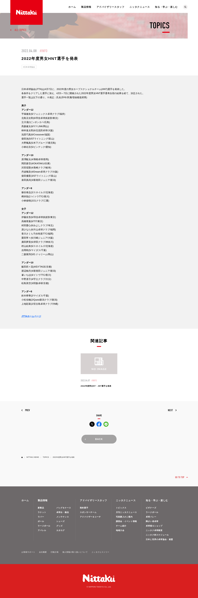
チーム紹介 (121, 526)
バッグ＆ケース (63, 508)
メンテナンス (62, 517)
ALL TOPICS (20, 30)
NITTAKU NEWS (32, 457)
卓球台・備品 (62, 512)
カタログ (60, 530)
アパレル (42, 530)
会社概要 (43, 552)
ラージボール (44, 526)
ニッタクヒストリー (100, 552)
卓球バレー (151, 517)
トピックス (121, 508)
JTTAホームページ (31, 316)
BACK (99, 439)
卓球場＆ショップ (154, 526)
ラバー (41, 517)
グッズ (59, 526)
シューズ (60, 521)
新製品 (41, 508)
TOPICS (46, 457)
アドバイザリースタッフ (110, 7)
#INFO (43, 51)
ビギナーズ (151, 508)
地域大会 (120, 530)
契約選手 (84, 508)
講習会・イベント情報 (126, 521)
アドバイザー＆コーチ (90, 517)
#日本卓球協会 (29, 67)
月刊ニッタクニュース (126, 512)
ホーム (72, 7)
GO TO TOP (179, 477)
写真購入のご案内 (124, 517)
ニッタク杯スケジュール (157, 535)
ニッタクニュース (140, 7)
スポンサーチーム (88, 512)
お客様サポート (28, 552)
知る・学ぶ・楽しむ (166, 7)
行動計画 (54, 552)
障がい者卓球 (152, 521)
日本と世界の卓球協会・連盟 (159, 539)
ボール (41, 521)
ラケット (42, 512)
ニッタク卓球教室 (154, 530)
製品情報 (86, 7)
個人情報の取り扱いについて (75, 552)
